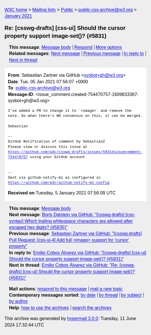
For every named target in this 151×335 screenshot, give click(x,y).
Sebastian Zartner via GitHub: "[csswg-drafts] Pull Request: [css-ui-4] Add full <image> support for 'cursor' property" (75, 240)
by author (18, 301)
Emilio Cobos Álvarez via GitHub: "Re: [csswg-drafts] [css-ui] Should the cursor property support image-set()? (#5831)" (72, 271)
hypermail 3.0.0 (82, 318)
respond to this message (62, 288)
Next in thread (23, 60)
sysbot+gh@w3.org (103, 75)
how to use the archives (45, 307)
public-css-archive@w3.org (105, 9)
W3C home (16, 9)
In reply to (134, 53)
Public (67, 9)
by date (88, 295)
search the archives (92, 307)
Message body (56, 47)
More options (109, 47)
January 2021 (18, 16)
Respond (83, 47)
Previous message (102, 53)
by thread (108, 295)
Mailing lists (44, 9)
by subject (131, 295)
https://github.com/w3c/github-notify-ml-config (58, 182)
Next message (65, 53)
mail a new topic (106, 288)
